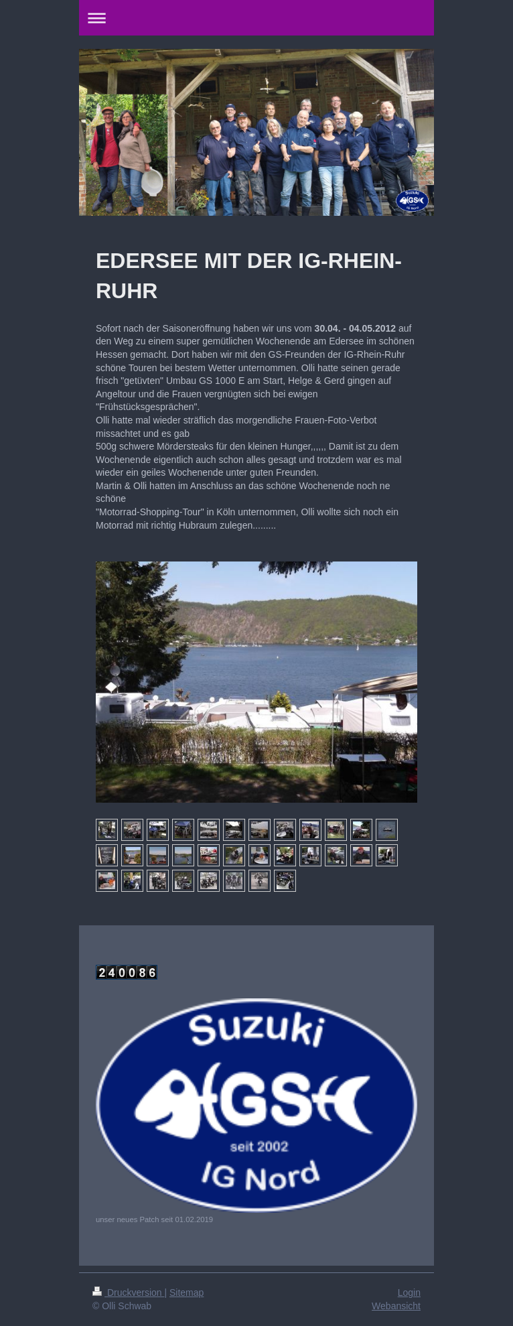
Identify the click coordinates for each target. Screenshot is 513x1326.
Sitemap (186, 1292)
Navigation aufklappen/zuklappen (256, 17)
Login (409, 1292)
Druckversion (128, 1292)
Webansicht (396, 1306)
